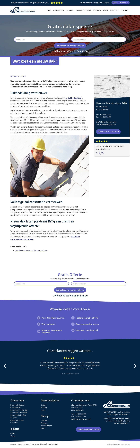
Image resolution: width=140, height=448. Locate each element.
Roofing (44, 407)
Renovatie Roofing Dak (19, 410)
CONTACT (124, 10)
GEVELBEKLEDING (83, 10)
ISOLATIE (70, 10)
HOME (48, 10)
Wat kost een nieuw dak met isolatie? (31, 250)
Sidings (43, 405)
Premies (44, 423)
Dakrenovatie (15, 407)
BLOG (105, 10)
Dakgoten (14, 423)
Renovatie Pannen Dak (18, 413)
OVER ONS (114, 10)
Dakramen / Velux (17, 420)
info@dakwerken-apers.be (106, 122)
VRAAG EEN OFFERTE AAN (108, 132)
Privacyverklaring (39, 444)
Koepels (13, 418)
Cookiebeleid (53, 444)
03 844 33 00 (104, 3)
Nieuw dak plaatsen (17, 405)
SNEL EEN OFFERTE (120, 3)
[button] (5, 366)
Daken (12, 433)
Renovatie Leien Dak (18, 415)
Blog (42, 428)
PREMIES (97, 10)
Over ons (44, 421)
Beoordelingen (46, 426)
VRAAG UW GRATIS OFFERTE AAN (88, 429)
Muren (12, 436)
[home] (22, 10)
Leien (43, 410)
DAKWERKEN (58, 10)
